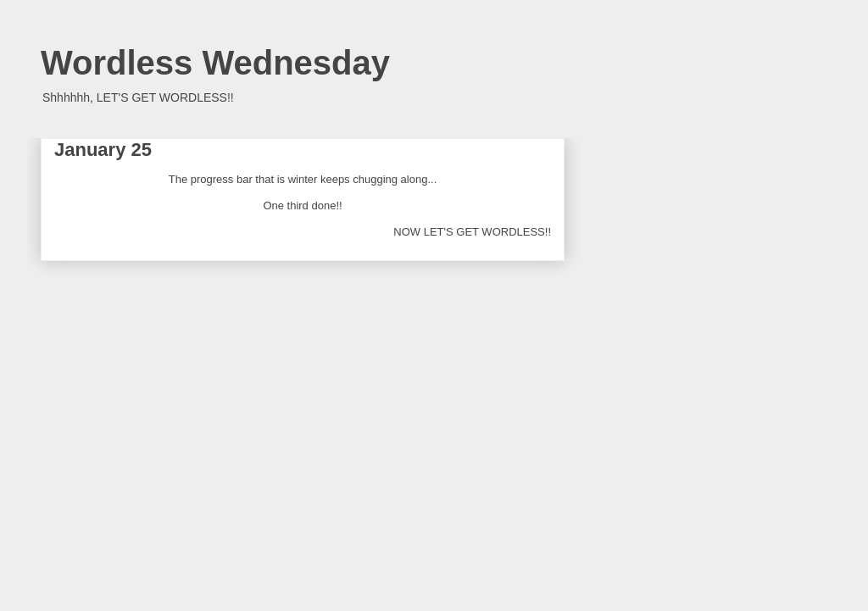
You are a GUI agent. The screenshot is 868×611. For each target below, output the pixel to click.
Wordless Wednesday (215, 62)
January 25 (103, 149)
